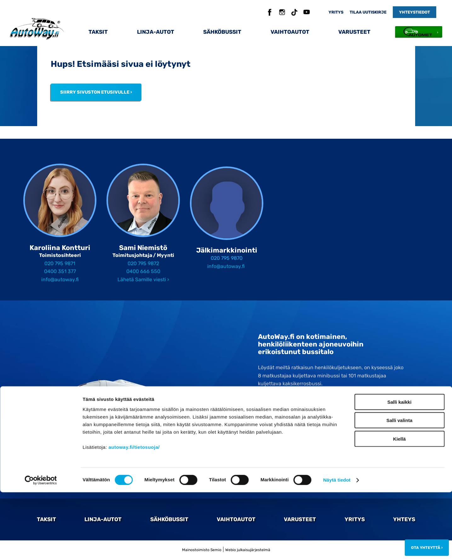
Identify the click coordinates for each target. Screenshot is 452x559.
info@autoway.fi (60, 279)
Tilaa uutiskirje (368, 12)
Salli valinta (399, 487)
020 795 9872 (143, 263)
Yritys (336, 12)
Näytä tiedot (337, 546)
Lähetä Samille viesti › (143, 279)
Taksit (98, 32)
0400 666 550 (143, 271)
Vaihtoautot (290, 32)
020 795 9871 (59, 263)
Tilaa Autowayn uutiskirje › (289, 425)
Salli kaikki (399, 468)
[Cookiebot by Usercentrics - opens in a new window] (40, 546)
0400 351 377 (60, 271)
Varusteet (354, 32)
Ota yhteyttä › (285, 451)
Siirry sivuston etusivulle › (96, 92)
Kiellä (399, 505)
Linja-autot (155, 32)
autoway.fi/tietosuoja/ (134, 513)
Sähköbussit (222, 32)
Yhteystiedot (414, 12)
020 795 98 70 (287, 410)
